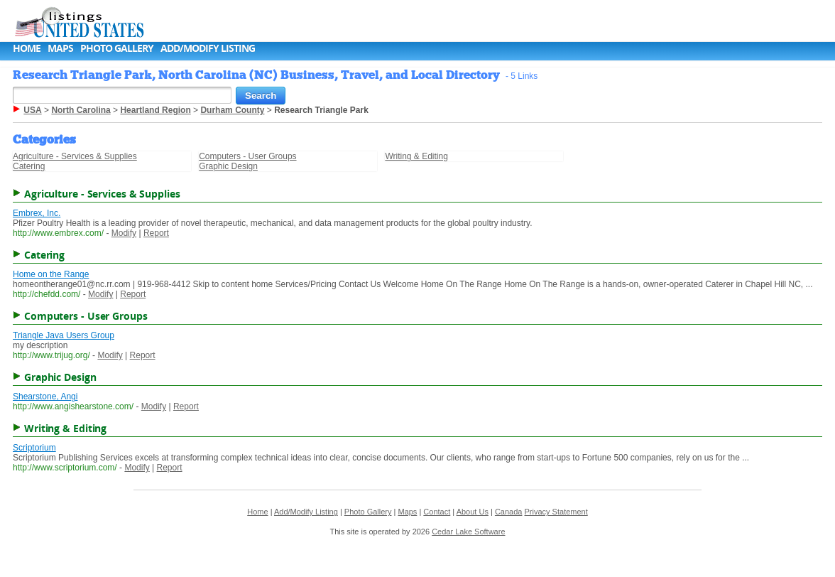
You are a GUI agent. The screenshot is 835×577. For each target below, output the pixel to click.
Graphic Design (228, 166)
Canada (509, 511)
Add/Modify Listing (207, 48)
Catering (29, 166)
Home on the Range (51, 274)
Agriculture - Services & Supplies (75, 156)
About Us (473, 511)
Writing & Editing (416, 156)
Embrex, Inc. (36, 213)
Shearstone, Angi (45, 396)
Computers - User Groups (247, 156)
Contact (436, 511)
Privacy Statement (556, 511)
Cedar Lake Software (468, 531)
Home (26, 48)
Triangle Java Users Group (63, 335)
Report (156, 233)
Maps (60, 48)
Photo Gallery (116, 48)
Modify (123, 233)
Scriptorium (34, 448)
